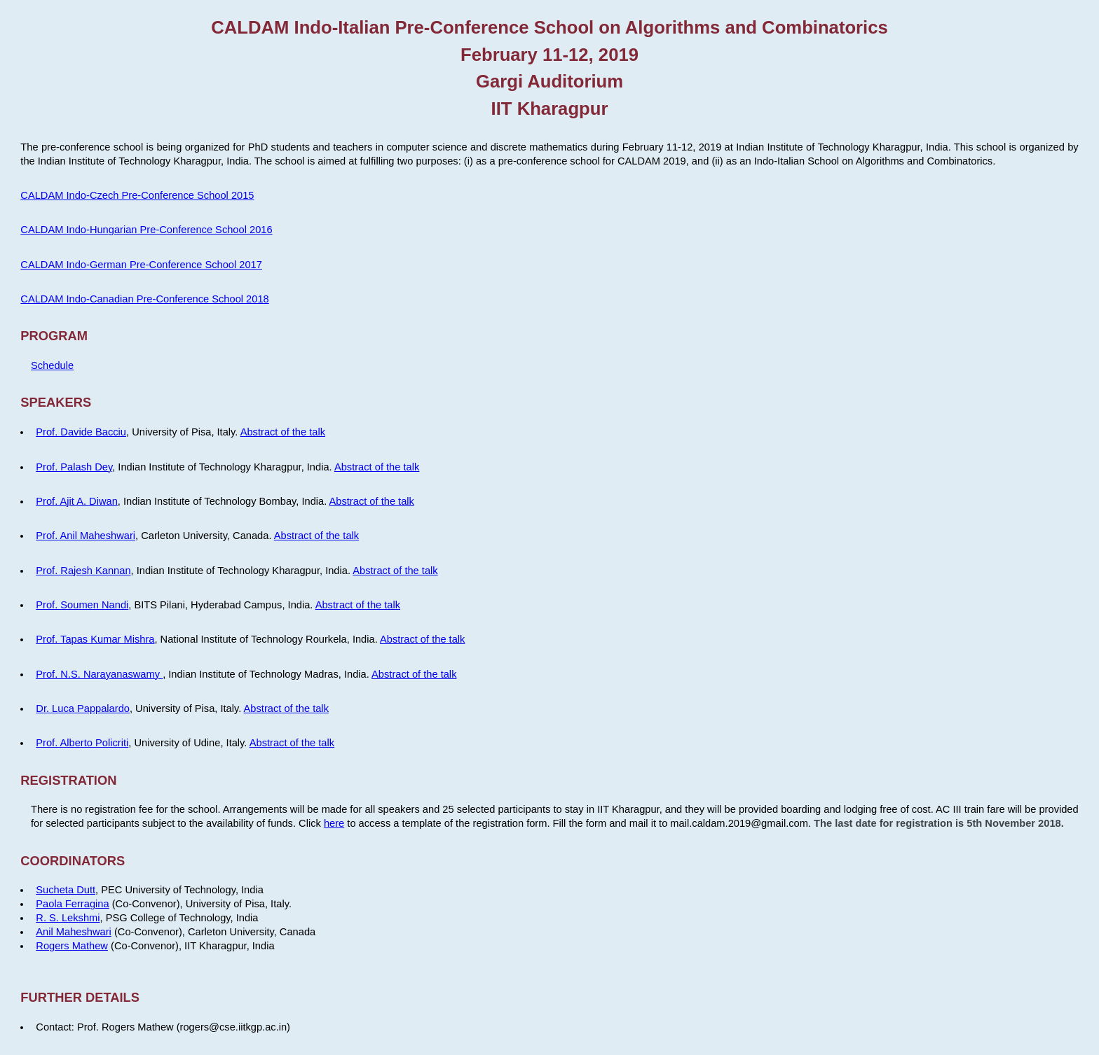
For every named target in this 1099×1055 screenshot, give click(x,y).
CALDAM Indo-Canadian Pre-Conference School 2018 (144, 299)
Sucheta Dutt (65, 889)
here (334, 823)
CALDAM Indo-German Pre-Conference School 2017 (141, 264)
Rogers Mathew (72, 945)
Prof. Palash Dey (74, 467)
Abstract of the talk (282, 432)
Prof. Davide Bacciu (81, 432)
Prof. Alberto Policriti (82, 742)
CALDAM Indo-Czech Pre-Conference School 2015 (137, 195)
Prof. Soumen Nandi (82, 604)
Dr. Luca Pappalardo (83, 708)
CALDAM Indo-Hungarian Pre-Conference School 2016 (146, 229)
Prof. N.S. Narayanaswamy (99, 674)
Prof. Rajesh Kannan (83, 570)
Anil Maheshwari (73, 931)
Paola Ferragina (72, 903)
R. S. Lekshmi (68, 917)
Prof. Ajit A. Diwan (76, 501)
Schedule (52, 365)
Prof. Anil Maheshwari (85, 535)
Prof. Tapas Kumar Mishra (95, 639)
